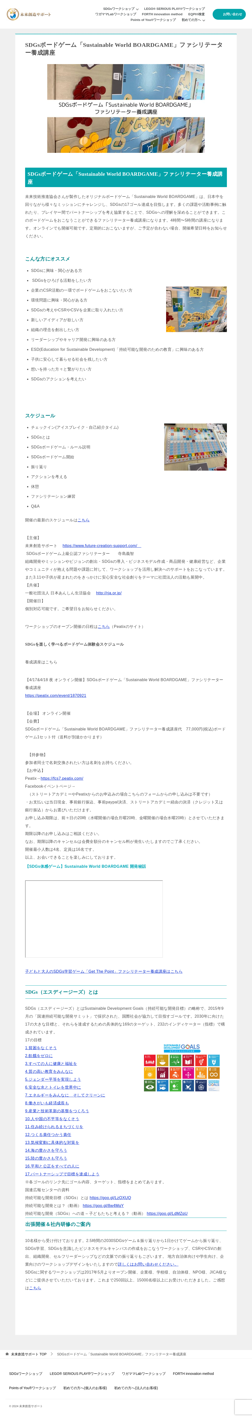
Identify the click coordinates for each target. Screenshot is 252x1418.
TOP (29, 1354)
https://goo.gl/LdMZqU (167, 1213)
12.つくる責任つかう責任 (48, 1135)
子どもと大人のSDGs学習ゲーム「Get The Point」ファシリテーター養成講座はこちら (104, 971)
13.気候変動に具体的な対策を (52, 1142)
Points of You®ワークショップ (153, 20)
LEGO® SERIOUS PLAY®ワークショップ (174, 9)
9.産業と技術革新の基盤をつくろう (57, 1111)
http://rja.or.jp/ (109, 593)
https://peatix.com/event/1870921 (55, 695)
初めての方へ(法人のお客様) (136, 1388)
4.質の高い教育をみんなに (49, 1071)
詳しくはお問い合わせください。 (148, 1264)
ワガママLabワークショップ (115, 14)
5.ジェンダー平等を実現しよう (53, 1079)
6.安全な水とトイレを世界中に (53, 1087)
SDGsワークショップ (118, 9)
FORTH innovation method (162, 14)
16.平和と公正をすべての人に (52, 1166)
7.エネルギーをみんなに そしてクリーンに (65, 1095)
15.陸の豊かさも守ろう (46, 1158)
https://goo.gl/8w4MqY (103, 1206)
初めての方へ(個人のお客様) (85, 1388)
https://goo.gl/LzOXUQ (110, 1198)
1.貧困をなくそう (41, 1048)
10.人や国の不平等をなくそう (52, 1119)
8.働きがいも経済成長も (47, 1103)
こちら (84, 520)
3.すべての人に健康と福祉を (51, 1064)
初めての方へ (191, 20)
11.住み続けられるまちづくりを (54, 1127)
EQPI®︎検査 (196, 14)
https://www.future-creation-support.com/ (102, 546)
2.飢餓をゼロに (39, 1056)
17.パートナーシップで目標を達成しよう (62, 1174)
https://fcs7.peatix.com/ (62, 778)
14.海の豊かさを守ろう (46, 1150)
